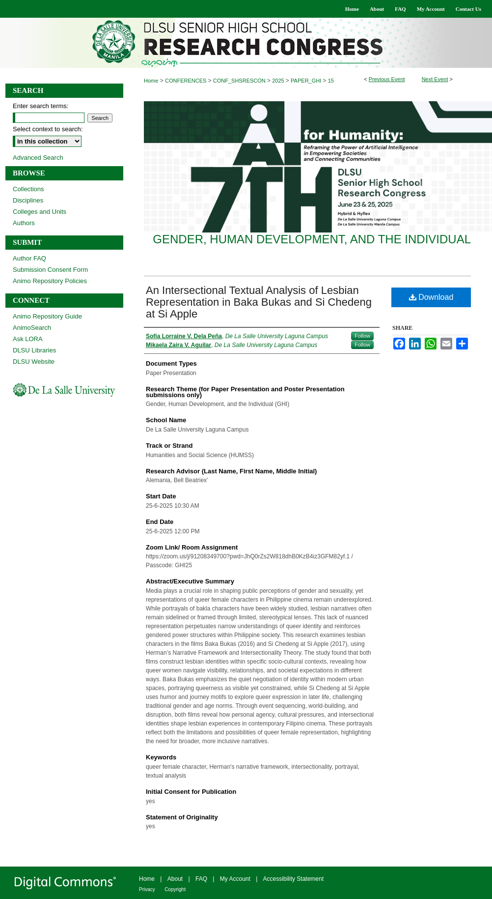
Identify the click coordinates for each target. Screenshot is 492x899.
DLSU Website (34, 361)
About (175, 878)
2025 (279, 81)
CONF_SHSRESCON (240, 81)
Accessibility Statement (293, 878)
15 (331, 81)
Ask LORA (28, 339)
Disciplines (28, 200)
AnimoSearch (32, 327)
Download (431, 297)
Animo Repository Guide (47, 316)
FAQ (201, 878)
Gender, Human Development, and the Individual (312, 239)
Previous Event (387, 79)
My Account (235, 878)
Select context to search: (47, 129)
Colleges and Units (39, 211)
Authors (24, 223)
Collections (28, 189)
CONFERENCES (186, 81)
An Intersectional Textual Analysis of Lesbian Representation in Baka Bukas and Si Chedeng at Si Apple (259, 302)
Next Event (435, 79)
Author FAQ (29, 258)
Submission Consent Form (50, 269)
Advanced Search (38, 157)
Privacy (147, 889)
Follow (362, 336)
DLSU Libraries (34, 350)
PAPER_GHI (307, 81)
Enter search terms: (40, 106)
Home (151, 81)
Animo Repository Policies (50, 281)
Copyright (175, 889)
